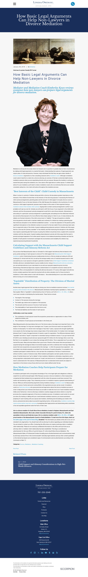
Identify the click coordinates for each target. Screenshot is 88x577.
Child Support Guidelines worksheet (64, 261)
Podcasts (44, 510)
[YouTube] (46, 553)
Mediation (28, 444)
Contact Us (44, 513)
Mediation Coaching (37, 444)
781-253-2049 (44, 492)
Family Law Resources (44, 501)
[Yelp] (57, 553)
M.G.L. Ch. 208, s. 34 (63, 292)
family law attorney (24, 387)
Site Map (44, 516)
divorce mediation (18, 176)
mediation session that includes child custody (26, 207)
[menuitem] (15, 572)
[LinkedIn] (42, 553)
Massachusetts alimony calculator (63, 263)
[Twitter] (38, 553)
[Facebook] (31, 553)
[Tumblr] (49, 553)
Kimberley (32, 67)
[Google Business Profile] (53, 553)
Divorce (22, 444)
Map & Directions (44, 533)
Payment (44, 504)
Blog (44, 507)
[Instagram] (35, 553)
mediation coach (55, 176)
